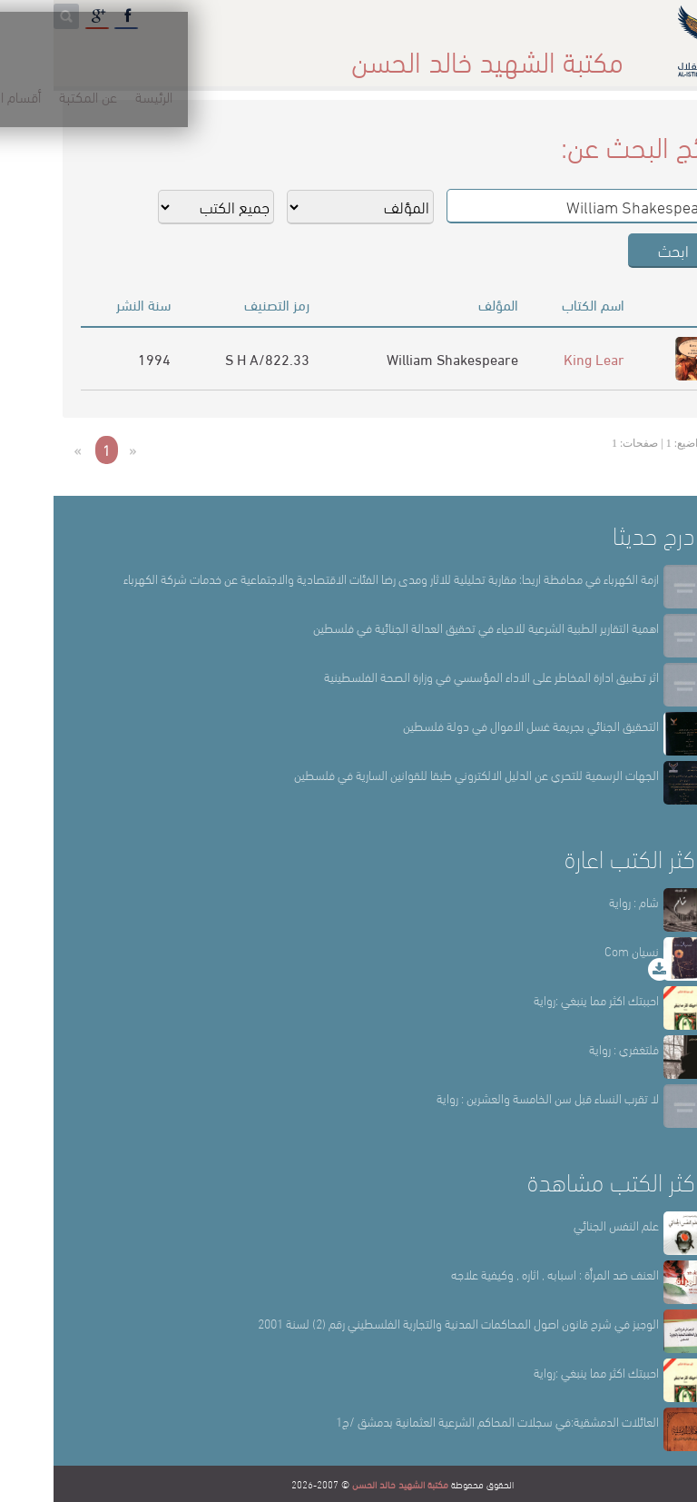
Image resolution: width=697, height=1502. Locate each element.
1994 (100, 358)
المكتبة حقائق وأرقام (271, 54)
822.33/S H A (214, 358)
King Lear (540, 358)
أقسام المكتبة (394, 54)
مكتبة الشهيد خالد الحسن (347, 1484)
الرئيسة (566, 54)
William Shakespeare (399, 358)
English (38, 54)
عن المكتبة (490, 54)
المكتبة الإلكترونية (138, 54)
